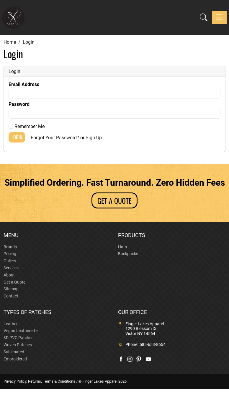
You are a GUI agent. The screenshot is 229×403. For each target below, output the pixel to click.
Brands (10, 247)
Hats (122, 247)
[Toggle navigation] (219, 17)
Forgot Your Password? (55, 137)
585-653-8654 (153, 344)
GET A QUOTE (114, 200)
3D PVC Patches (18, 337)
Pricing (10, 253)
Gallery (10, 260)
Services (11, 268)
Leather (11, 323)
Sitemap (11, 289)
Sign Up (94, 137)
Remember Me (27, 126)
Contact (11, 296)
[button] (203, 17)
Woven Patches (18, 344)
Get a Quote (14, 282)
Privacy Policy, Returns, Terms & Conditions (39, 381)
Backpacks (128, 253)
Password (19, 104)
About (9, 275)
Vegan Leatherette (20, 330)
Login (17, 137)
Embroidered (15, 359)
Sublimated (14, 351)
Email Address (24, 84)
